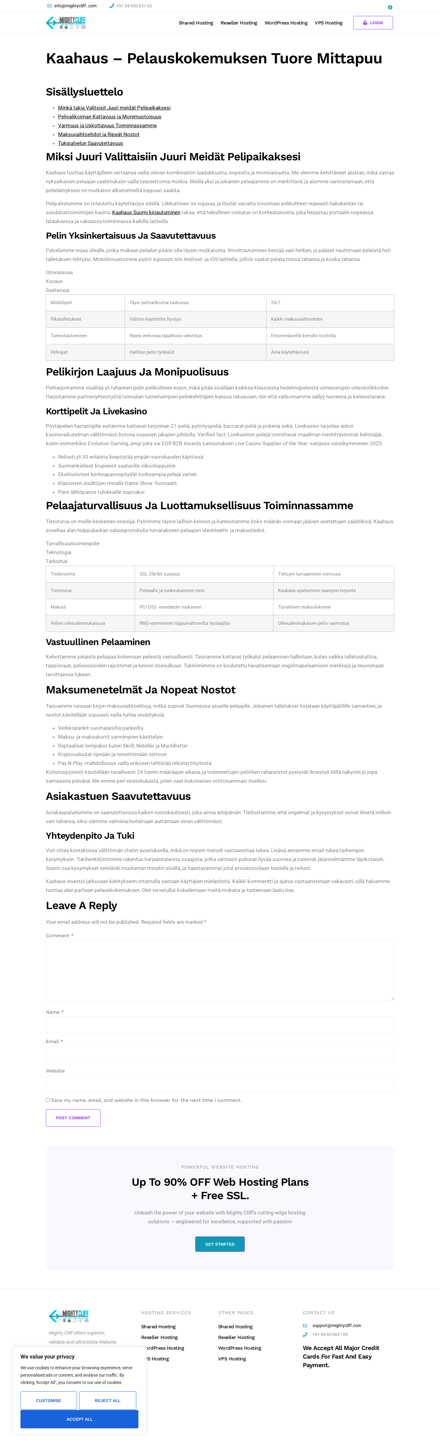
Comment (60, 935)
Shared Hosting (196, 23)
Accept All (80, 1419)
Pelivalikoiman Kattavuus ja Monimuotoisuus (109, 117)
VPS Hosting (329, 23)
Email (54, 1041)
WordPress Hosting (286, 23)
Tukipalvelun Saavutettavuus (90, 143)
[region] (79, 1391)
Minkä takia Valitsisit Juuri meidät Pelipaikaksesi (114, 108)
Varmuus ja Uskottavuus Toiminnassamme (107, 125)
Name (55, 1012)
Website (55, 1071)
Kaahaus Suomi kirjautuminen (146, 212)
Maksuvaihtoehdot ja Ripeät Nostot (99, 134)
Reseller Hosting (239, 23)
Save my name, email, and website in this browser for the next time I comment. (146, 1100)
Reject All (107, 1400)
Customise (48, 1400)
